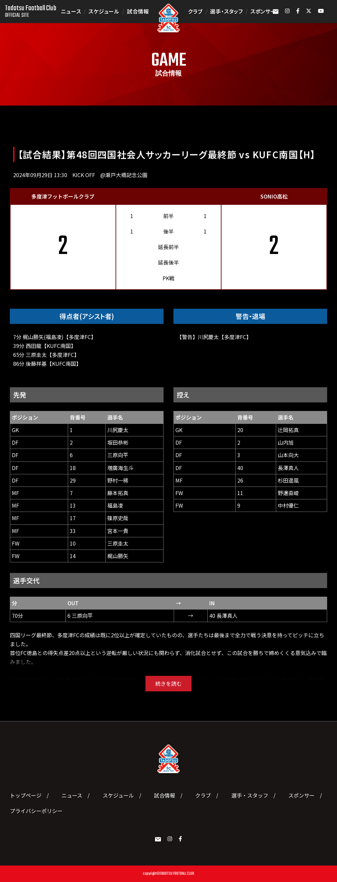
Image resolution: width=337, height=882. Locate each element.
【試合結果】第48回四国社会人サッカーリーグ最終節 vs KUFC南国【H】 (167, 154)
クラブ (195, 11)
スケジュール (104, 11)
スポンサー (263, 11)
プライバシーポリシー (36, 811)
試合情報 (138, 11)
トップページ (25, 795)
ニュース (71, 11)
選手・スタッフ (226, 11)
